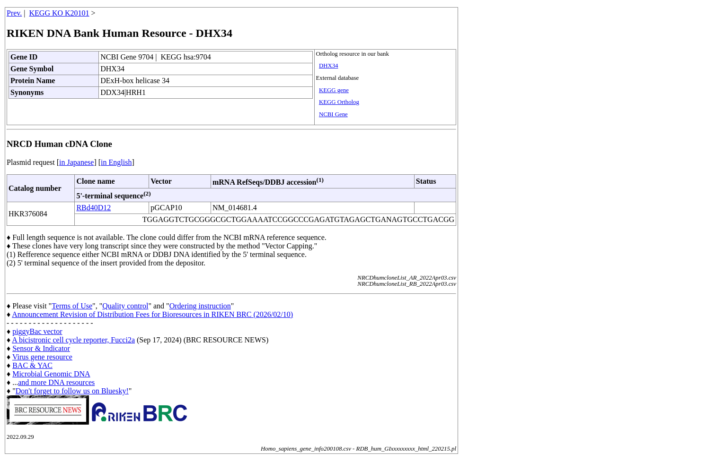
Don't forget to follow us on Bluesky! (72, 391)
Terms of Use (72, 306)
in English (116, 162)
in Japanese (76, 162)
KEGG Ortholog (339, 102)
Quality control (125, 306)
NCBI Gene (333, 114)
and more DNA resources (56, 382)
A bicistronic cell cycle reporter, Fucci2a (73, 340)
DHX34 (328, 65)
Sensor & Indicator (41, 348)
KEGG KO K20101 (59, 13)
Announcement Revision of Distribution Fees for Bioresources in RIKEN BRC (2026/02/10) (152, 314)
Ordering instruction (200, 306)
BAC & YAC (32, 365)
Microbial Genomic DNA (51, 374)
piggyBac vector (37, 331)
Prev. (14, 13)
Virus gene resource (42, 357)
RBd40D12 (93, 208)
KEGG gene (334, 90)
